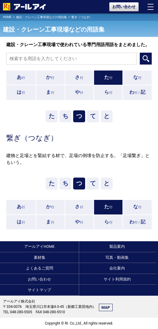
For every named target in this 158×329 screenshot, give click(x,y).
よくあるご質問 (39, 268)
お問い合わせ (124, 6)
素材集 (39, 257)
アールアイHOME (39, 246)
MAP (106, 307)
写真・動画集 (117, 257)
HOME (7, 17)
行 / (137, 92)
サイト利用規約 (117, 279)
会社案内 (117, 268)
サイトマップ (39, 290)
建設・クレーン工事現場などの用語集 (41, 17)
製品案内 (117, 246)
